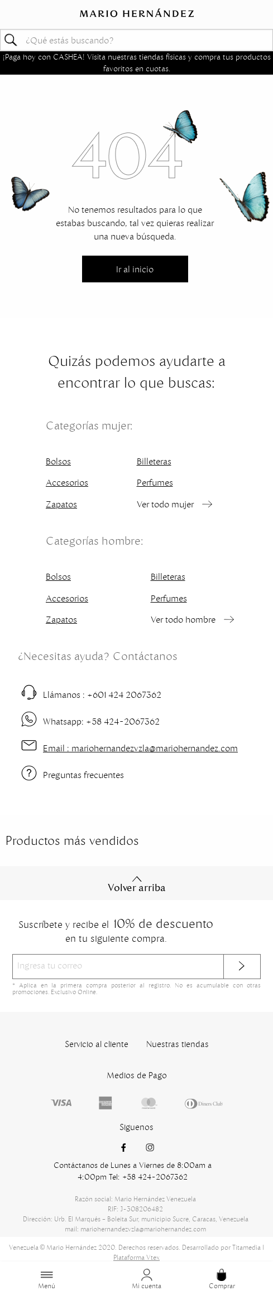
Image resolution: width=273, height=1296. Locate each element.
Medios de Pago (137, 1075)
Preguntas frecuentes (83, 774)
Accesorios (67, 482)
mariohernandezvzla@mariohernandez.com (140, 748)
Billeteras (154, 461)
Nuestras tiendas (177, 1044)
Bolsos (58, 461)
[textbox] (136, 40)
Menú (46, 1279)
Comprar (222, 1279)
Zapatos (61, 504)
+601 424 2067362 (102, 694)
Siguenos (136, 1127)
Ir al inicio (135, 269)
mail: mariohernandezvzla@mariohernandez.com (135, 1229)
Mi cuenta (146, 1279)
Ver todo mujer (165, 504)
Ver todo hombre (183, 619)
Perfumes (155, 482)
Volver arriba (137, 884)
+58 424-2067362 (101, 721)
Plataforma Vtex (136, 1257)
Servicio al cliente (96, 1044)
